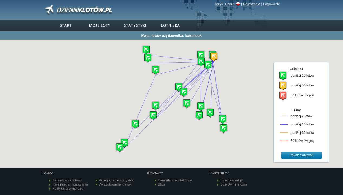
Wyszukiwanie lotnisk (115, 184)
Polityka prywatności (68, 188)
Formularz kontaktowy (175, 180)
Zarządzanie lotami (67, 180)
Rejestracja (251, 4)
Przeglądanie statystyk (116, 180)
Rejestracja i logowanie (70, 184)
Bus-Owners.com (233, 184)
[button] (213, 57)
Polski (232, 4)
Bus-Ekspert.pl (231, 180)
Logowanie (271, 4)
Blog (161, 184)
